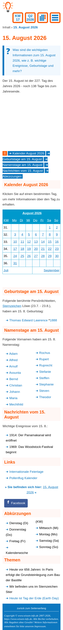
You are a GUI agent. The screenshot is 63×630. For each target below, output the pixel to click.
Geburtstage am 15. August (22, 159)
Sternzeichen (12, 306)
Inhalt (6, 27)
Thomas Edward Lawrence (28, 320)
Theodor (45, 397)
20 (36, 249)
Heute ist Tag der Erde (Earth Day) (34, 598)
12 (29, 241)
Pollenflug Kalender (23, 478)
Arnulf (13, 366)
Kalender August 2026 (28, 153)
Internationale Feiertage (26, 471)
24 (15, 256)
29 (49, 256)
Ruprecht (45, 365)
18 (22, 249)
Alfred (13, 360)
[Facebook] (16, 503)
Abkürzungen (12, 176)
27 (36, 256)
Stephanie (46, 384)
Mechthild (16, 404)
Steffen (44, 378)
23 (57, 249)
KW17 (17, 17)
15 (49, 241)
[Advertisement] (31, 122)
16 (57, 241)
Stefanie (45, 371)
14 (43, 241)
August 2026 (31, 213)
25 (22, 256)
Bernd (13, 379)
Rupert (44, 359)
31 (15, 263)
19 (29, 249)
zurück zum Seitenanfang (31, 608)
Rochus (44, 353)
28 (43, 256)
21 (43, 249)
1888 (53, 320)
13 (36, 241)
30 (57, 256)
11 (22, 241)
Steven (44, 390)
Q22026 (30, 17)
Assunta (15, 372)
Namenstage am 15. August (22, 165)
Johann (14, 391)
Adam (13, 353)
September (51, 270)
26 (29, 256)
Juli (6, 270)
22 (49, 249)
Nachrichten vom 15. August (23, 170)
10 (15, 241)
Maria (13, 398)
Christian (15, 385)
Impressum (40, 626)
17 (15, 249)
